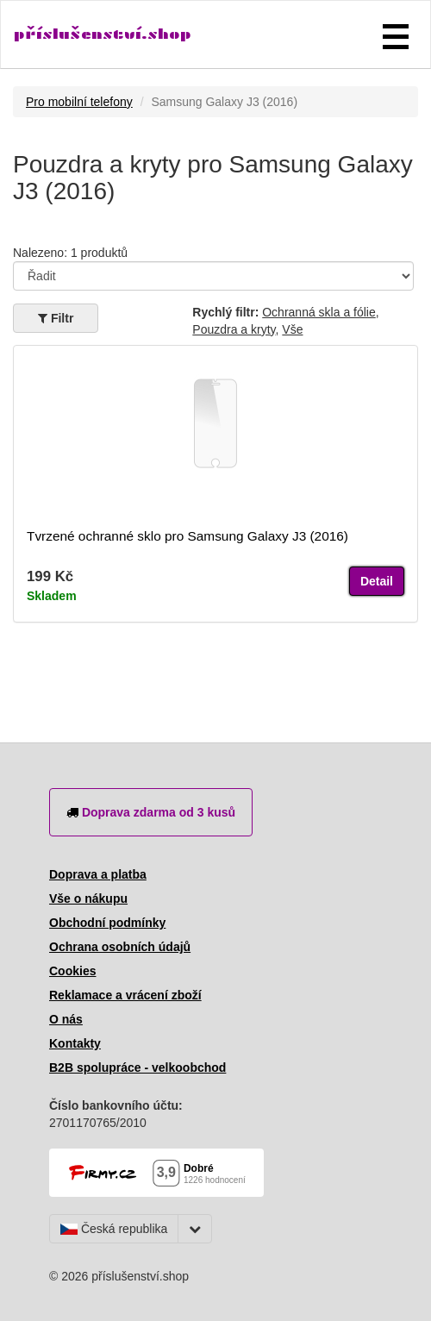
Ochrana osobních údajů (120, 947)
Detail (376, 581)
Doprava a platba (98, 874)
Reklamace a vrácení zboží (125, 995)
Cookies (72, 971)
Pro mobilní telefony (79, 102)
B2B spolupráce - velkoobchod (137, 1067)
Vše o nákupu (88, 898)
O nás (66, 1019)
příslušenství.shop (102, 34)
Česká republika (113, 1229)
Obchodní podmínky (107, 923)
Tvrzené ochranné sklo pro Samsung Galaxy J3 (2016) (187, 536)
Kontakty (75, 1043)
